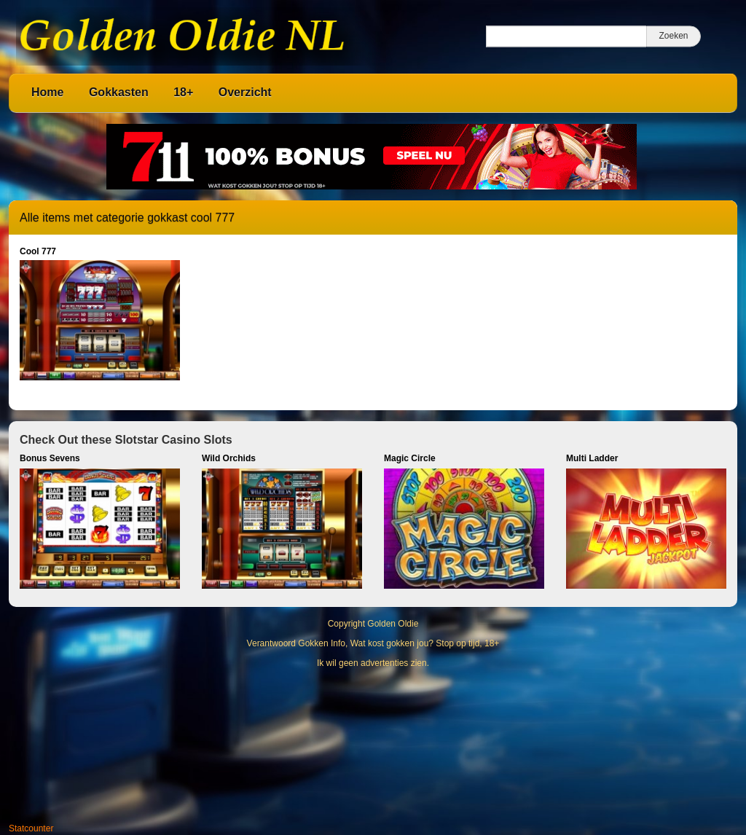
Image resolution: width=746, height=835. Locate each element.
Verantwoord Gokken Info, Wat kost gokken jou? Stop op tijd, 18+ (373, 643)
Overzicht (245, 92)
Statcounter (31, 828)
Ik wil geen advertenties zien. (373, 663)
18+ (183, 92)
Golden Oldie (392, 624)
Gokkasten (119, 92)
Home (47, 92)
